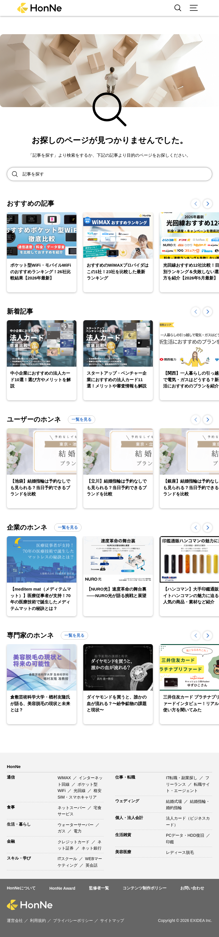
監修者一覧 (99, 888)
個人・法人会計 (129, 817)
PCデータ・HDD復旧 (185, 835)
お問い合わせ (192, 888)
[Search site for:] (117, 174)
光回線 (80, 790)
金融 (11, 841)
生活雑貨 (123, 834)
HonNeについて (21, 888)
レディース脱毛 (180, 852)
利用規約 (38, 920)
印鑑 (170, 842)
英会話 (92, 865)
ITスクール (68, 858)
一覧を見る (82, 419)
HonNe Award (62, 888)
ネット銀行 (92, 848)
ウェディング (127, 801)
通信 (11, 777)
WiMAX (65, 777)
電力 (78, 831)
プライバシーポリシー (73, 920)
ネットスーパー (72, 807)
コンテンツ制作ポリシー (145, 888)
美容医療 (123, 852)
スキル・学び (19, 858)
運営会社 (15, 920)
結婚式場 (174, 801)
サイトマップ (112, 920)
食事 (11, 807)
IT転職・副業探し (182, 777)
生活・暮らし (19, 824)
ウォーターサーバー (76, 824)
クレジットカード (74, 842)
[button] (207, 203)
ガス (62, 831)
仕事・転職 (125, 777)
